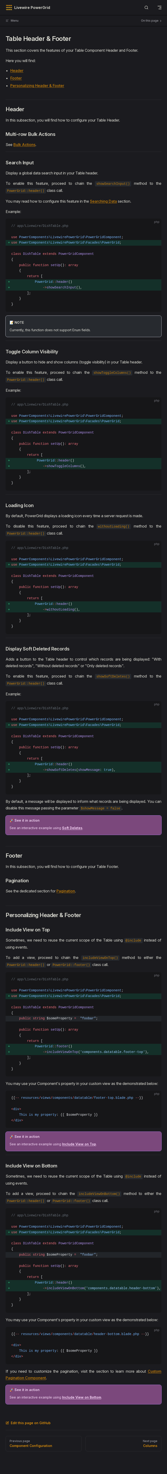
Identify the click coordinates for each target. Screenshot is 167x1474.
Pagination (65, 891)
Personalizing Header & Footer (37, 85)
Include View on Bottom (81, 1397)
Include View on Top (79, 1144)
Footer (16, 78)
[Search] (146, 7)
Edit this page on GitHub (28, 1423)
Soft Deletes (72, 828)
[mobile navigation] (159, 7)
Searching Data (103, 201)
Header (16, 70)
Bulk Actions (24, 144)
